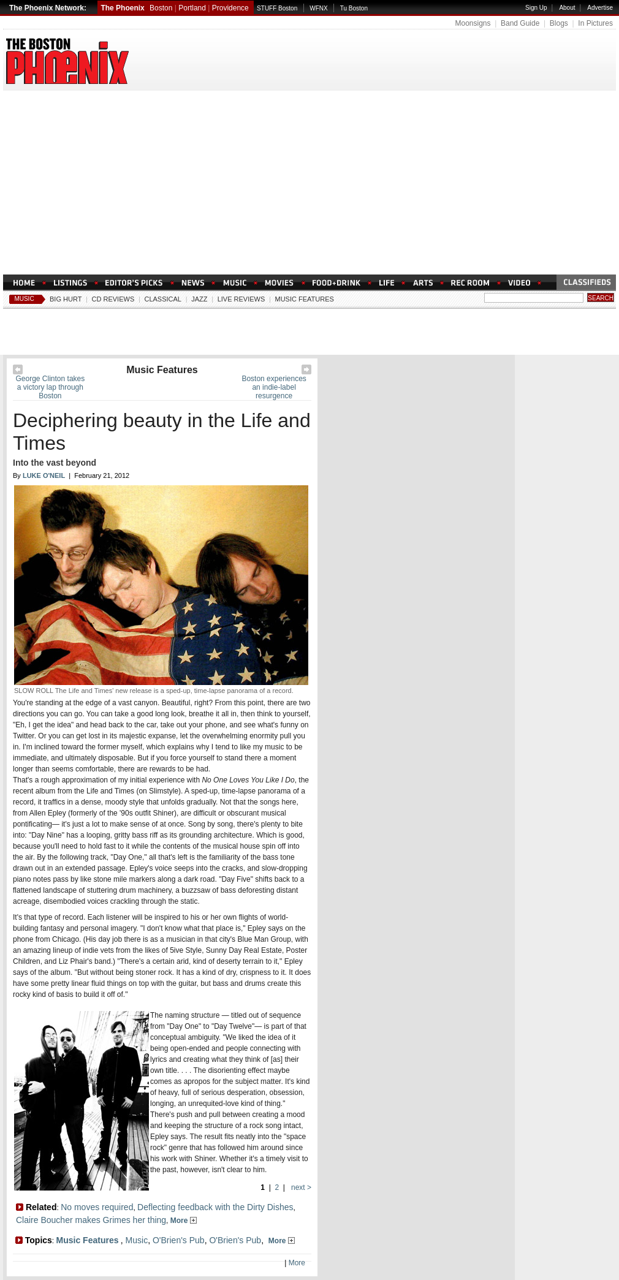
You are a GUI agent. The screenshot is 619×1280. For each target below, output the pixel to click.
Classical (162, 299)
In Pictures (595, 23)
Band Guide (520, 23)
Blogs (559, 23)
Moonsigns (472, 23)
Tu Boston (354, 8)
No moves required (97, 1207)
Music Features (304, 299)
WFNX (318, 8)
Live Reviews (241, 299)
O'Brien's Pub (179, 1240)
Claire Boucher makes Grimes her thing (91, 1220)
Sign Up (536, 7)
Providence (230, 8)
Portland (192, 8)
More (183, 1220)
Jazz (199, 299)
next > (300, 1187)
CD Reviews (113, 299)
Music (24, 298)
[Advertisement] (309, 182)
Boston (161, 8)
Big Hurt (66, 299)
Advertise (600, 7)
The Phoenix (122, 8)
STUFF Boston (277, 8)
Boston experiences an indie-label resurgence (273, 387)
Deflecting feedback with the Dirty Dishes (215, 1207)
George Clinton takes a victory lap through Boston (50, 387)
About (567, 7)
